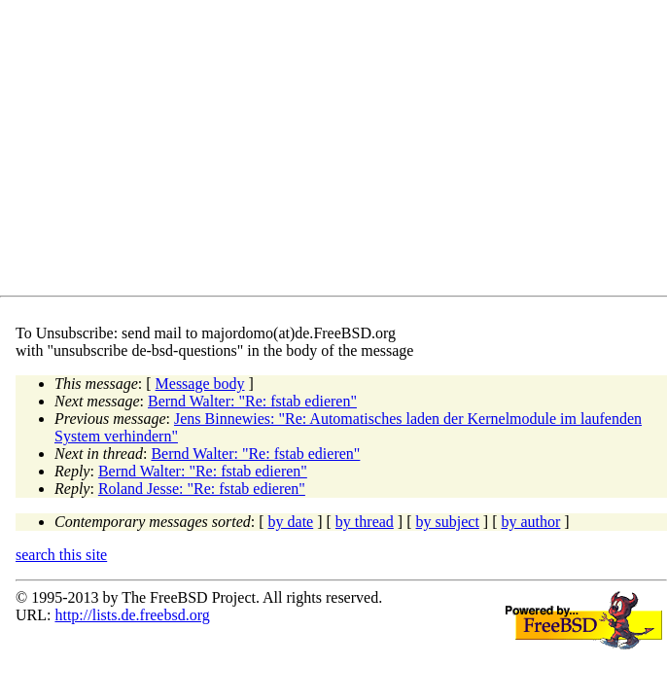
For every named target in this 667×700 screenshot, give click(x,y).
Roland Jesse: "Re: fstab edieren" (201, 488)
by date (291, 521)
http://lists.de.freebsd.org (131, 615)
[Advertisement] (341, 152)
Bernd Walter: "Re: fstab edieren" (252, 401)
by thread (364, 521)
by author (530, 521)
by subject (447, 521)
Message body (200, 383)
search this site (61, 554)
